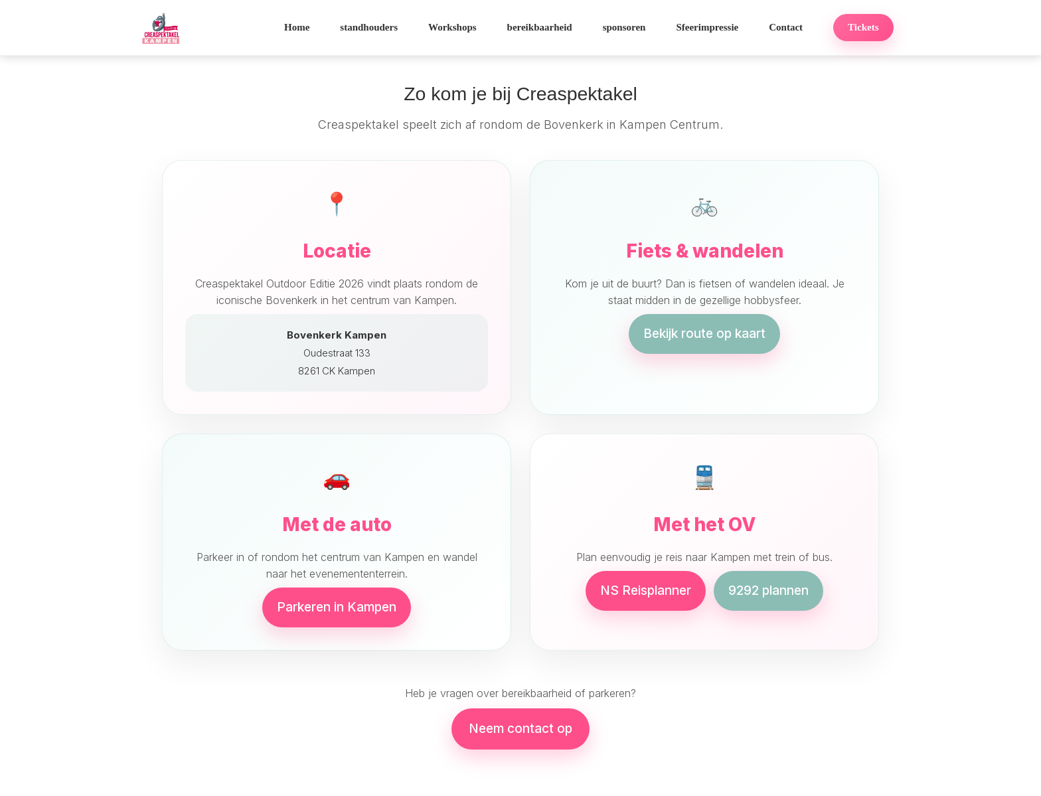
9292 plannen (768, 590)
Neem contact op (520, 728)
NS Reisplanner (645, 590)
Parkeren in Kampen (336, 607)
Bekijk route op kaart (704, 333)
